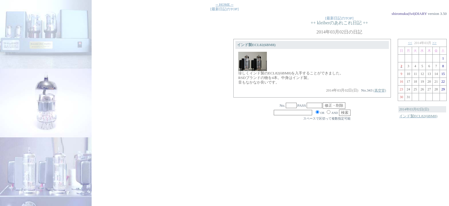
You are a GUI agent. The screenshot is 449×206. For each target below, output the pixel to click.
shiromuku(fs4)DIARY (409, 13)
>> (434, 43)
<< (410, 43)
